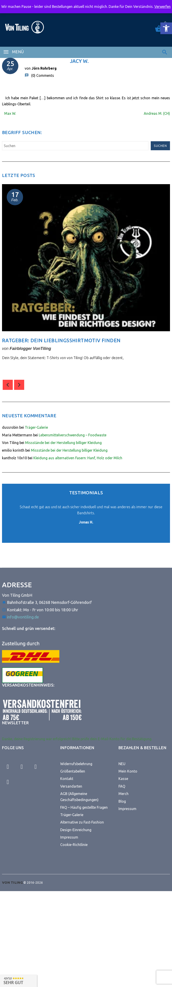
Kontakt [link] (66, 779)
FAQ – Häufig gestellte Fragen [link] (84, 807)
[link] (166, 28)
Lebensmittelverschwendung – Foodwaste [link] (72, 435)
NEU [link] (121, 764)
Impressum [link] (69, 837)
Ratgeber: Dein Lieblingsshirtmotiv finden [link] (61, 340)
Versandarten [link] (71, 786)
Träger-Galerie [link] (36, 427)
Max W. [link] (10, 113)
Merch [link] (123, 794)
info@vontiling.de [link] (23, 617)
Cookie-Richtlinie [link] (74, 845)
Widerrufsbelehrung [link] (76, 764)
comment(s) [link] (17, 369)
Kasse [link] (123, 779)
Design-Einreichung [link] (75, 830)
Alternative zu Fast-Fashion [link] (82, 822)
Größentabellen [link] (72, 771)
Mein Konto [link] (127, 771)
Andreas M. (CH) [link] (157, 113)
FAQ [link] (121, 786)
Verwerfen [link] (162, 6)
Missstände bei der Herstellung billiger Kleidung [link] (63, 443)
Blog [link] (122, 801)
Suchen (160, 146)
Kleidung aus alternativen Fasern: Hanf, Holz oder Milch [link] (77, 458)
